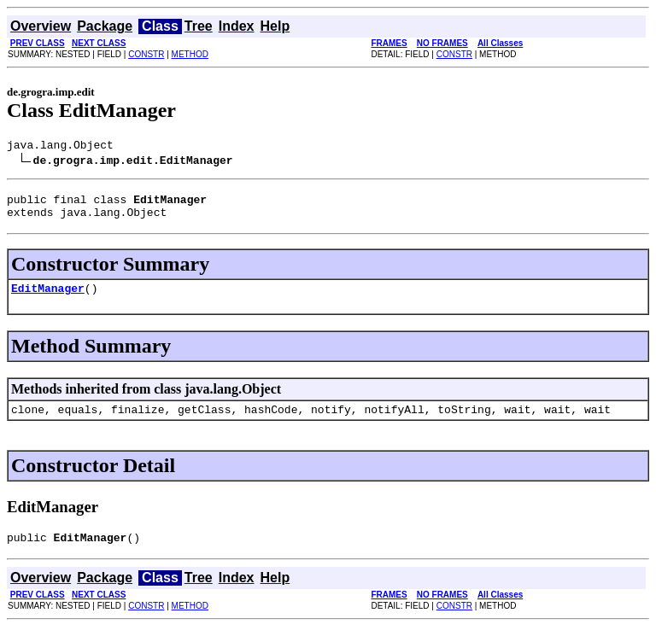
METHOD (190, 54)
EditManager (48, 298)
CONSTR (146, 54)
